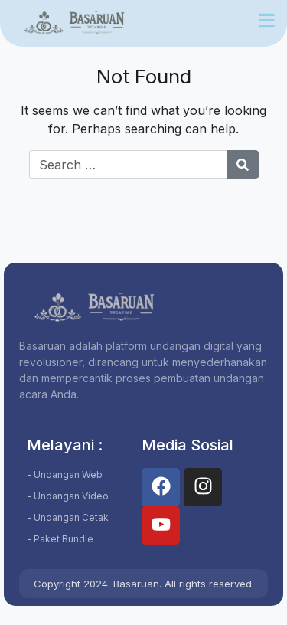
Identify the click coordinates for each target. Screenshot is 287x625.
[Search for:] (128, 164)
